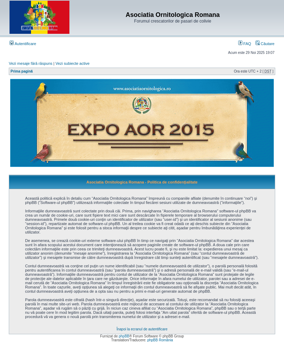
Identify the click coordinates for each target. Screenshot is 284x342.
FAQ (244, 44)
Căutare (264, 44)
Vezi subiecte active (73, 63)
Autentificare (23, 44)
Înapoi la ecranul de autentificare (142, 329)
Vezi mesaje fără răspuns (31, 63)
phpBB (124, 336)
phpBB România (160, 340)
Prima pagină (22, 71)
